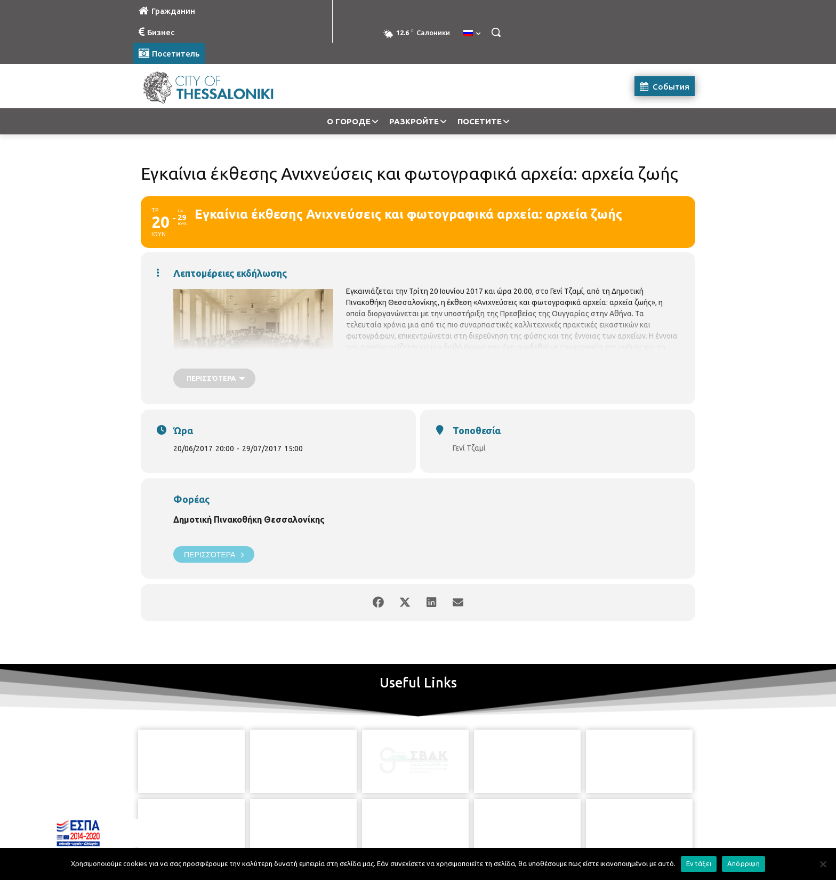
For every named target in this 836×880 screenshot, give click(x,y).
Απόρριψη (743, 863)
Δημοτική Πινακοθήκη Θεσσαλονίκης (249, 519)
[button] (495, 32)
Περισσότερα (214, 554)
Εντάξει (698, 863)
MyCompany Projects (666, 846)
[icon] (466, 821)
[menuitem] (472, 33)
